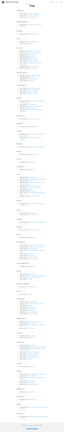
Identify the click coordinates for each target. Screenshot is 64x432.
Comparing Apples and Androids (37, 275)
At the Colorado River (31, 286)
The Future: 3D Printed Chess (33, 13)
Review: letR (29, 279)
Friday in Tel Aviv (30, 253)
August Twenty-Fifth (32, 66)
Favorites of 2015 (31, 180)
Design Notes (32, 56)
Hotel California (31, 213)
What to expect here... (34, 34)
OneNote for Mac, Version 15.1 (33, 230)
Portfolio (51, 2)
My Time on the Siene (32, 258)
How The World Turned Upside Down (36, 147)
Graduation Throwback (35, 51)
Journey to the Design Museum (35, 106)
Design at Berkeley (31, 54)
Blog (57, 2)
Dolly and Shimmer (33, 41)
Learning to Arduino (32, 79)
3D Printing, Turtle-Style (32, 17)
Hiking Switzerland (32, 154)
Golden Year (33, 191)
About (61, 2)
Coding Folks (30, 80)
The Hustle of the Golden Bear (33, 52)
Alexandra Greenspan (12, 2)
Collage (30, 43)
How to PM (32, 57)
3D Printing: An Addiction (32, 15)
